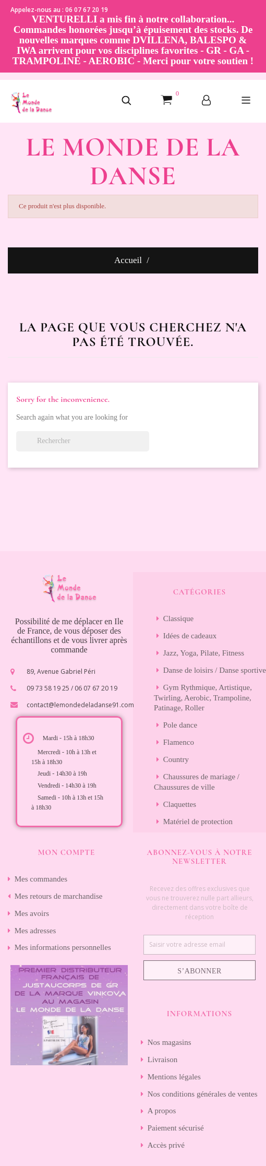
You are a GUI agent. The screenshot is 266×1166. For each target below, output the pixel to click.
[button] (126, 101)
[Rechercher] (82, 441)
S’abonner (199, 971)
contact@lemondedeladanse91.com (80, 704)
